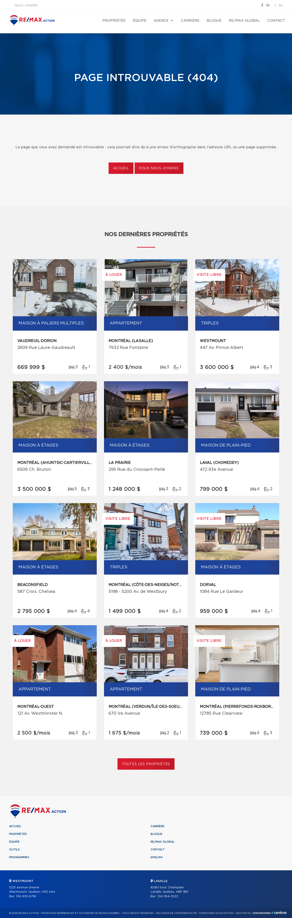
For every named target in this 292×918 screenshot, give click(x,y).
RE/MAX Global (244, 20)
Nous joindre (26, 5)
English (157, 857)
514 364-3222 (168, 896)
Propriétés (113, 20)
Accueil (121, 168)
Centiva (279, 912)
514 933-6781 (26, 896)
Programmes (19, 857)
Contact (276, 20)
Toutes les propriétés (146, 764)
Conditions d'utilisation (216, 913)
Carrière (190, 20)
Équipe (139, 20)
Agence (161, 20)
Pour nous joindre (159, 168)
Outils (14, 849)
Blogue (214, 20)
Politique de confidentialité (176, 913)
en (281, 5)
